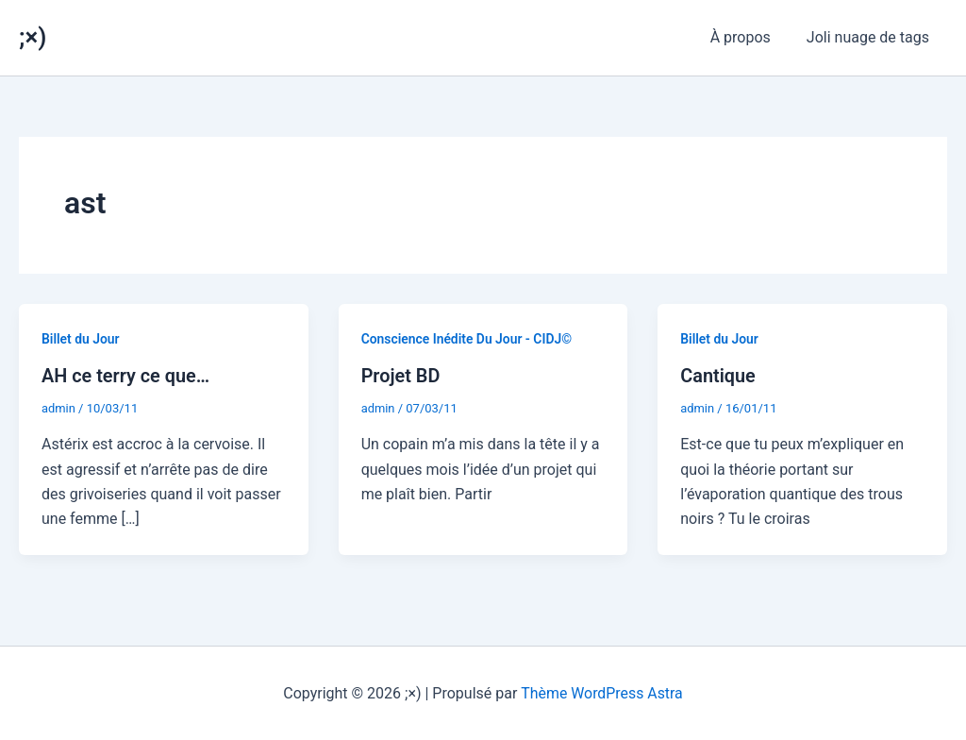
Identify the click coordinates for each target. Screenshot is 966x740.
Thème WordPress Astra (602, 692)
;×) (32, 37)
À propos (749, 37)
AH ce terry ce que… (126, 375)
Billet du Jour (81, 338)
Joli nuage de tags (870, 37)
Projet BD (401, 375)
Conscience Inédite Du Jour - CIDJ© (468, 338)
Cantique (718, 375)
